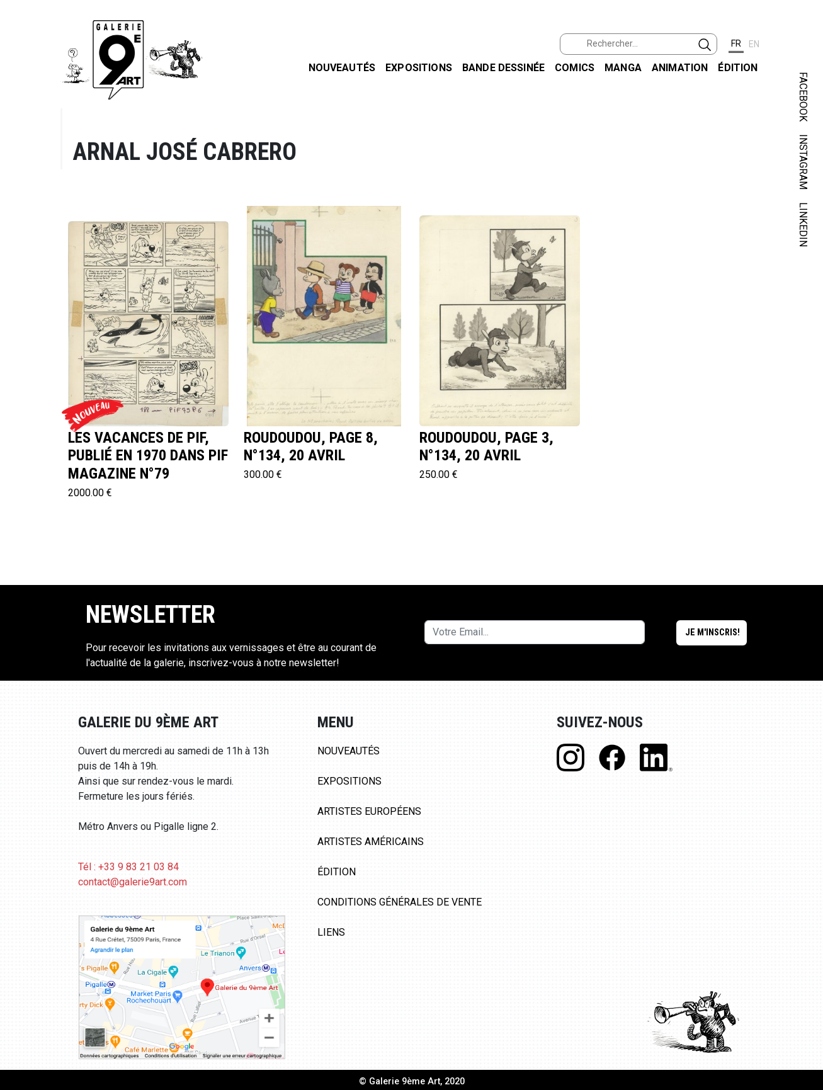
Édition (738, 68)
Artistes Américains (370, 842)
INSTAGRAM (803, 162)
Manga (623, 68)
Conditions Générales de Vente (399, 902)
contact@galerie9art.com (132, 882)
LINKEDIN (803, 224)
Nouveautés (342, 68)
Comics (574, 68)
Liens (331, 932)
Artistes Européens (369, 811)
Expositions (418, 68)
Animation (680, 68)
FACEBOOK (803, 97)
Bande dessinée (503, 68)
